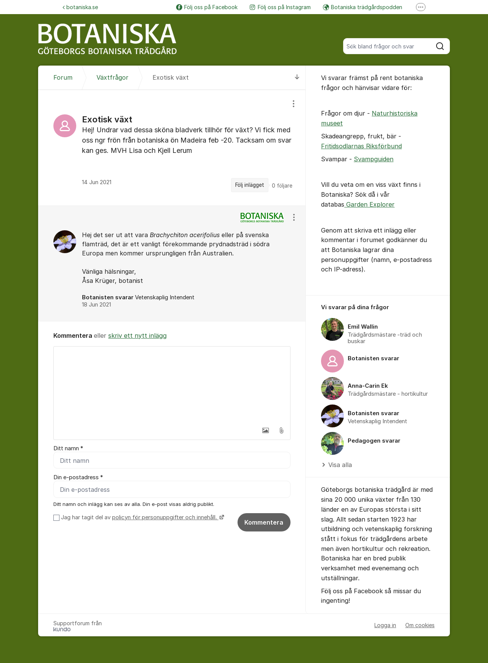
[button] (265, 430)
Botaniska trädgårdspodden (362, 7)
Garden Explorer (369, 204)
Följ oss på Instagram (280, 7)
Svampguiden (373, 159)
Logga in (385, 625)
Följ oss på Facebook (207, 7)
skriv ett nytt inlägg (137, 335)
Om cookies (420, 625)
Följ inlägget (249, 185)
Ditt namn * (68, 448)
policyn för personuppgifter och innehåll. (165, 517)
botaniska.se (80, 7)
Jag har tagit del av (141, 517)
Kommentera (263, 522)
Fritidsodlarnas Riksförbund (361, 146)
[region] (172, 147)
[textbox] (172, 385)
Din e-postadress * (78, 477)
